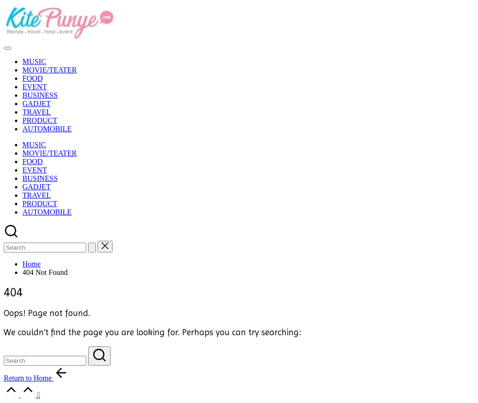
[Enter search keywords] (45, 361)
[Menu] (7, 48)
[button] (92, 247)
